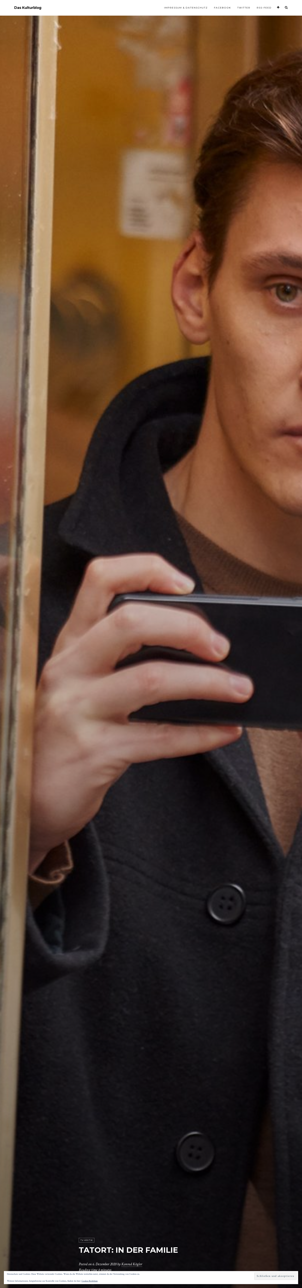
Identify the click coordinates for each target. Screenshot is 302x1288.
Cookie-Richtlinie (89, 1281)
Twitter (243, 7)
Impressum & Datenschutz (186, 7)
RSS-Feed (264, 7)
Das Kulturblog (27, 8)
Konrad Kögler (131, 1264)
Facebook (222, 7)
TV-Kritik (86, 1240)
